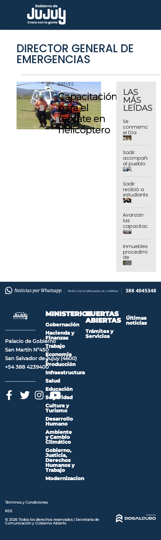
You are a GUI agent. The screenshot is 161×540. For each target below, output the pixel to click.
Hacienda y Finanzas (59, 335)
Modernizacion (64, 478)
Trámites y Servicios (99, 333)
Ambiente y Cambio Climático (58, 437)
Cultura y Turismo (57, 408)
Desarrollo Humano (59, 421)
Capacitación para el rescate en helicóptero (87, 113)
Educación (59, 389)
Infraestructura (65, 372)
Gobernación (62, 324)
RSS (8, 511)
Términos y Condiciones (26, 502)
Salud (52, 381)
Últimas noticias (136, 320)
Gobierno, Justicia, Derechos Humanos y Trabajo (60, 460)
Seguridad (59, 397)
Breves (66, 84)
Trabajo (55, 346)
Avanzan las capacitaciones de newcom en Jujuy (142, 229)
